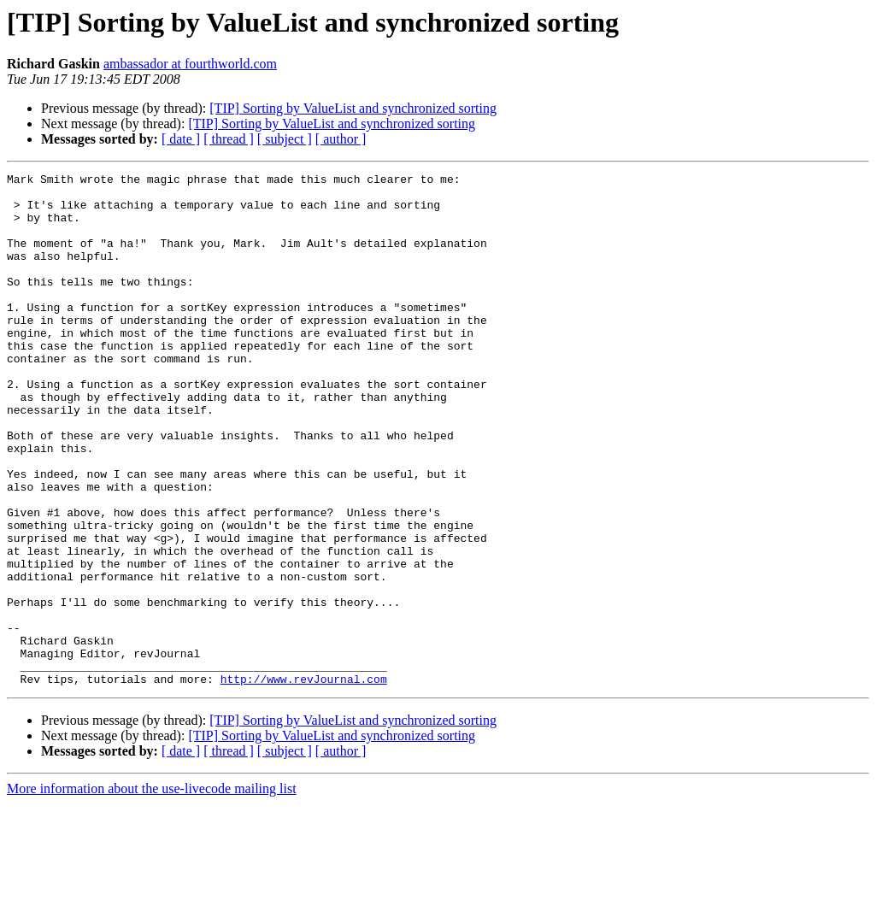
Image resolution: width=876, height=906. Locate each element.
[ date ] (181, 139)
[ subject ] (284, 139)
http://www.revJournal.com (303, 781)
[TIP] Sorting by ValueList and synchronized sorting (353, 108)
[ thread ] (228, 139)
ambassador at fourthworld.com (190, 63)
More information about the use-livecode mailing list (152, 891)
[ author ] (341, 139)
